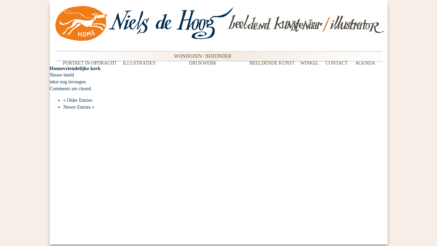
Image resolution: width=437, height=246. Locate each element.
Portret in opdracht (90, 63)
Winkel (309, 63)
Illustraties (139, 63)
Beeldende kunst (272, 63)
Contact (337, 63)
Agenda (365, 63)
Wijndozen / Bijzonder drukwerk (203, 58)
